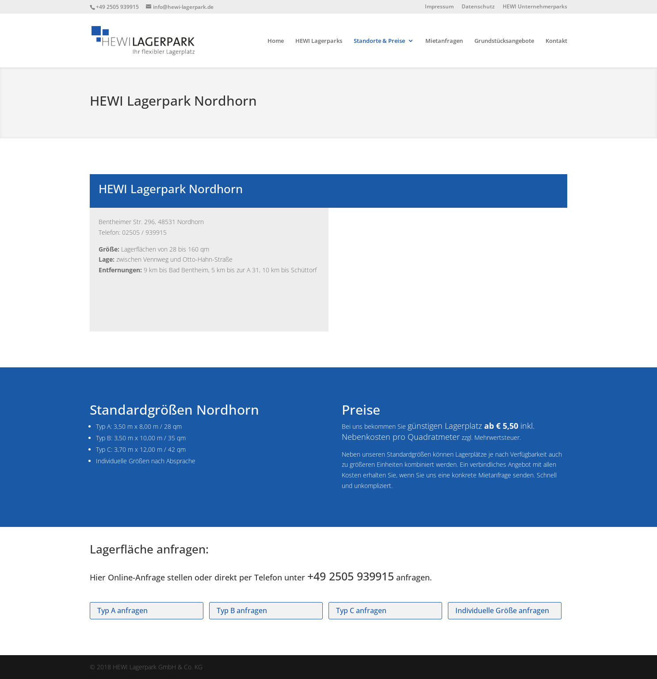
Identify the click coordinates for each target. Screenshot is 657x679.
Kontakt (556, 41)
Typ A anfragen (122, 610)
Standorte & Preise (379, 41)
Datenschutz (478, 7)
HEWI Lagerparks (318, 41)
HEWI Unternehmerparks (535, 7)
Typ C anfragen (361, 610)
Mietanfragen (444, 41)
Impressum (439, 7)
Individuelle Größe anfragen (502, 610)
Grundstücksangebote (504, 41)
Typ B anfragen (242, 610)
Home (275, 41)
